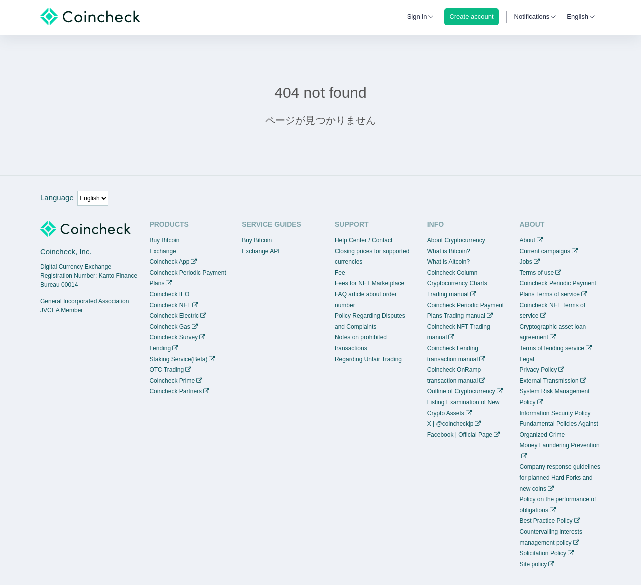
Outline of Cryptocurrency (461, 391)
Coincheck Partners (175, 391)
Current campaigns (545, 251)
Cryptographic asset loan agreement (553, 332)
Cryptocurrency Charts (457, 283)
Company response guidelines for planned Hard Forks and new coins (560, 477)
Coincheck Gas (169, 326)
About (527, 240)
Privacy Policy (538, 369)
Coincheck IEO (169, 294)
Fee (340, 272)
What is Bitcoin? (448, 251)
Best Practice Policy (546, 520)
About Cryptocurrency (456, 240)
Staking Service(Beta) (178, 359)
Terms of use (537, 272)
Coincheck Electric (174, 315)
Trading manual (448, 294)
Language (57, 197)
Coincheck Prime (172, 380)
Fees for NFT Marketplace (369, 283)
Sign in (417, 16)
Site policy (533, 564)
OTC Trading (166, 369)
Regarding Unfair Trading (368, 359)
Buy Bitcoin (164, 240)
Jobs (526, 261)
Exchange (162, 251)
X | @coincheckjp (450, 423)
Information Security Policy (555, 413)
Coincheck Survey (173, 337)
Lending (160, 348)
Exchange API (260, 251)
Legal (527, 359)
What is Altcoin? (448, 261)
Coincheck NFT (170, 305)
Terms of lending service (552, 348)
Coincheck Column (452, 272)
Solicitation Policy (543, 553)
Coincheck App (169, 261)
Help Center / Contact (363, 240)
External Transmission (549, 380)
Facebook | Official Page (459, 434)
